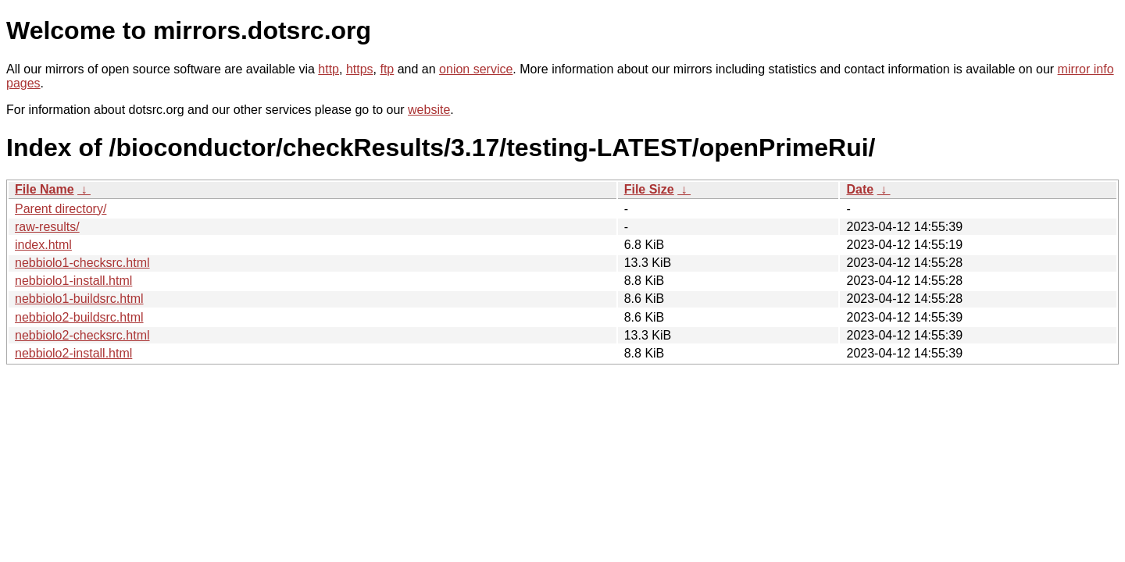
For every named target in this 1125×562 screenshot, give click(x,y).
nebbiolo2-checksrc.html (82, 335)
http (328, 69)
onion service (475, 69)
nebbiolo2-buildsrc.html (79, 317)
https (359, 69)
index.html (43, 244)
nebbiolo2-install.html (73, 353)
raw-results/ (47, 226)
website (429, 109)
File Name (44, 189)
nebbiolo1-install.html (73, 280)
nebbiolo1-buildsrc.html (79, 298)
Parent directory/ (60, 208)
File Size (649, 189)
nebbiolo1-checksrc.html (82, 262)
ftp (387, 69)
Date (859, 189)
